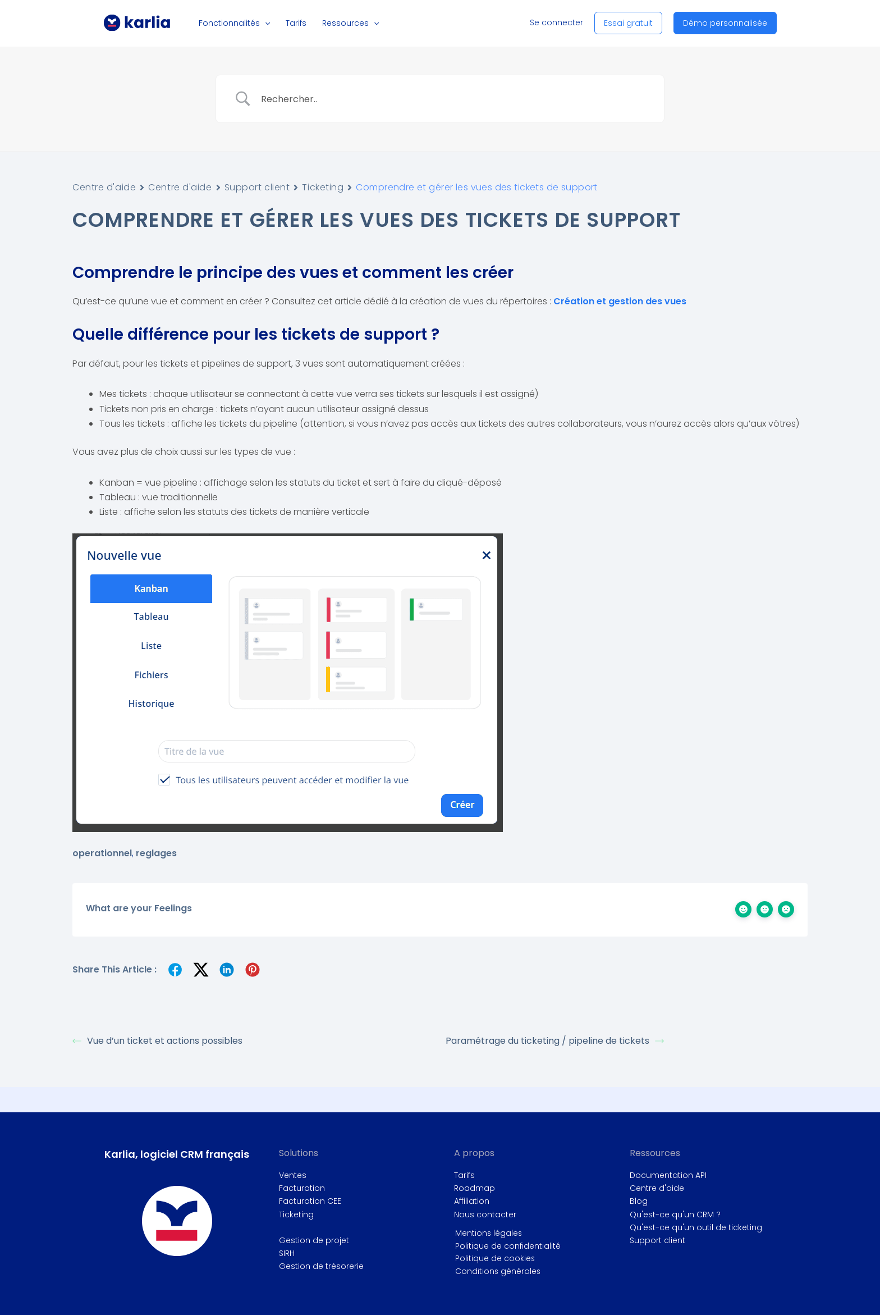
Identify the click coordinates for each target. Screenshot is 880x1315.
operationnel (102, 853)
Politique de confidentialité (507, 1246)
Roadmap (474, 1188)
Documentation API (668, 1175)
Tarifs (464, 1175)
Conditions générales (497, 1271)
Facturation (302, 1188)
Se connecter (556, 22)
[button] (269, 23)
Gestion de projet (314, 1240)
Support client (257, 187)
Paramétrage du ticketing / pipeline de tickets (555, 1040)
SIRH (287, 1253)
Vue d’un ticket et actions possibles (157, 1040)
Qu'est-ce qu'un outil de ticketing (696, 1227)
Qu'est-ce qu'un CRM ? (675, 1214)
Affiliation (471, 1201)
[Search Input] (454, 99)
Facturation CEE (310, 1201)
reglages (156, 853)
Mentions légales (488, 1233)
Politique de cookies (494, 1258)
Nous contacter (485, 1214)
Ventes (292, 1175)
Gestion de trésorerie (321, 1266)
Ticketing (322, 187)
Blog (639, 1201)
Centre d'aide (104, 187)
